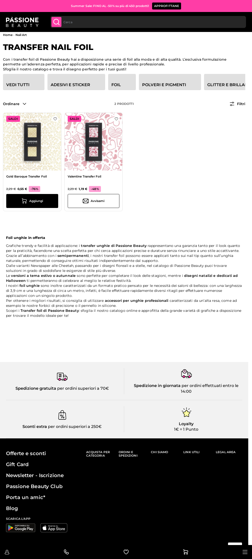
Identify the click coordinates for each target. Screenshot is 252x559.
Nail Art (21, 35)
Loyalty (186, 423)
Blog (12, 508)
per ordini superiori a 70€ (82, 388)
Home (7, 35)
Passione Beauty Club (34, 486)
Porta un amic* (25, 497)
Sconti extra (34, 426)
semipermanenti (73, 255)
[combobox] (147, 22)
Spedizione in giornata (157, 385)
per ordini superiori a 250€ (74, 426)
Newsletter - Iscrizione (35, 475)
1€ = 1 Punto (186, 429)
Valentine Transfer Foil (84, 176)
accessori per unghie (124, 300)
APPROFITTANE (166, 6)
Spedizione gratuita (35, 388)
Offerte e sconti (26, 453)
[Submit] (56, 22)
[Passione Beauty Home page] (22, 22)
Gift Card (17, 464)
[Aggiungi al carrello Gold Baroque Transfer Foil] (32, 201)
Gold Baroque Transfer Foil (26, 176)
